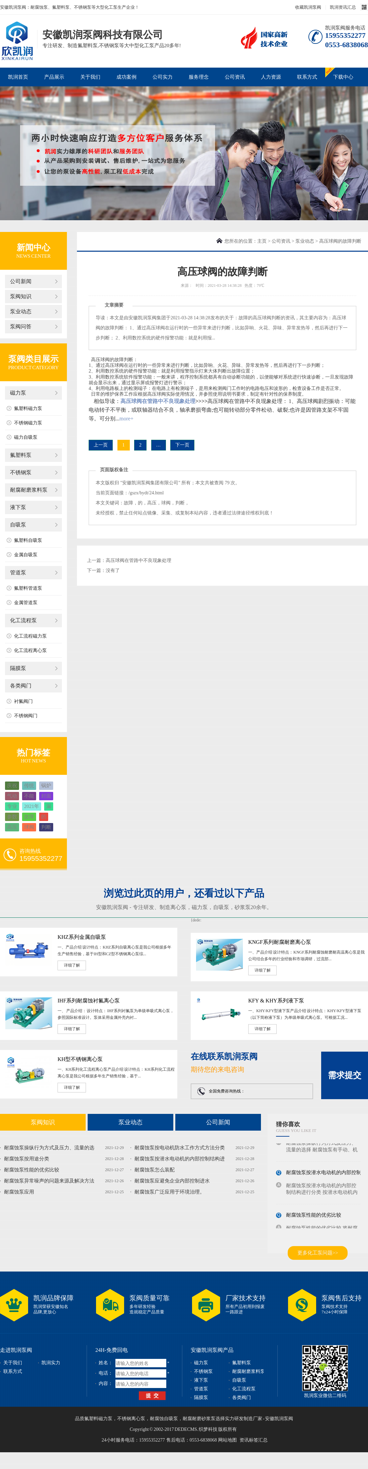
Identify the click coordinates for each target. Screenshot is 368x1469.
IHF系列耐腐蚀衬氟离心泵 (89, 1000)
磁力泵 (18, 393)
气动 (12, 796)
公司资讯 (235, 77)
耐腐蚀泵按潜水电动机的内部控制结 (326, 1175)
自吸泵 (18, 524)
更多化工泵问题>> (317, 1252)
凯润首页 (18, 77)
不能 (29, 796)
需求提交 (344, 1075)
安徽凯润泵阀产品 (212, 1350)
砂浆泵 (243, 907)
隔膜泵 (18, 668)
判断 (46, 827)
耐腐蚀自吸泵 (164, 1418)
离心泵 (178, 907)
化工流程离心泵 (30, 650)
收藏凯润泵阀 (308, 7)
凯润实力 (50, 1362)
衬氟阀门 (23, 701)
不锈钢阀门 (25, 715)
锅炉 (46, 785)
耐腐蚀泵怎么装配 (154, 1169)
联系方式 (307, 77)
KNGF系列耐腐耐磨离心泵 (279, 942)
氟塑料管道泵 (28, 588)
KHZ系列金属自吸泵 (82, 937)
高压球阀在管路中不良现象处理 (157, 401)
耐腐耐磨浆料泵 (29, 490)
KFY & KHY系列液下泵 (276, 1000)
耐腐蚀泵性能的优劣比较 (31, 1169)
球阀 (29, 827)
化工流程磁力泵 (30, 636)
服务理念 (199, 77)
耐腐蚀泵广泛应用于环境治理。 (169, 1192)
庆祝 (12, 785)
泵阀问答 (20, 326)
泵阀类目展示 (33, 358)
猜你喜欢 (288, 1124)
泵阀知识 (20, 296)
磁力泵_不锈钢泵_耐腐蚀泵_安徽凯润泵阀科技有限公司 (17, 31)
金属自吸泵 (25, 554)
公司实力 (163, 77)
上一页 (101, 444)
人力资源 (271, 77)
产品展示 (54, 77)
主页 (262, 241)
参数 (12, 816)
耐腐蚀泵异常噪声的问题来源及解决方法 (49, 1181)
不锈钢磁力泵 (28, 422)
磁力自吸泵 (25, 437)
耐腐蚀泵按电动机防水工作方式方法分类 (179, 1147)
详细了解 (72, 965)
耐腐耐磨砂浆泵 (199, 1418)
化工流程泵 (23, 620)
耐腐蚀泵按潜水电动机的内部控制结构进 (179, 1158)
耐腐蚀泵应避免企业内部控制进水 (172, 1181)
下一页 (182, 444)
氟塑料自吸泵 (28, 540)
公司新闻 (20, 281)
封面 (46, 796)
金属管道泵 (25, 602)
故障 (29, 816)
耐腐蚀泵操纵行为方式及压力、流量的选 (49, 1147)
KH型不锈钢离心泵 (80, 1059)
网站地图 (227, 1440)
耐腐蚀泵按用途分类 (26, 1158)
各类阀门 (20, 685)
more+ (126, 418)
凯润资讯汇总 (343, 7)
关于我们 (90, 77)
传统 (29, 785)
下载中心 (343, 77)
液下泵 (18, 507)
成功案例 (126, 77)
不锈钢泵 (20, 472)
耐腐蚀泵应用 (19, 1192)
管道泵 (18, 572)
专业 (12, 806)
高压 (12, 827)
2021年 (31, 806)
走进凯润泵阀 (16, 1350)
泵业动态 (20, 311)
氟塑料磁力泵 (28, 408)
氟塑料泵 (20, 455)
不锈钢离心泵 (131, 1418)
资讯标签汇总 (254, 1440)
